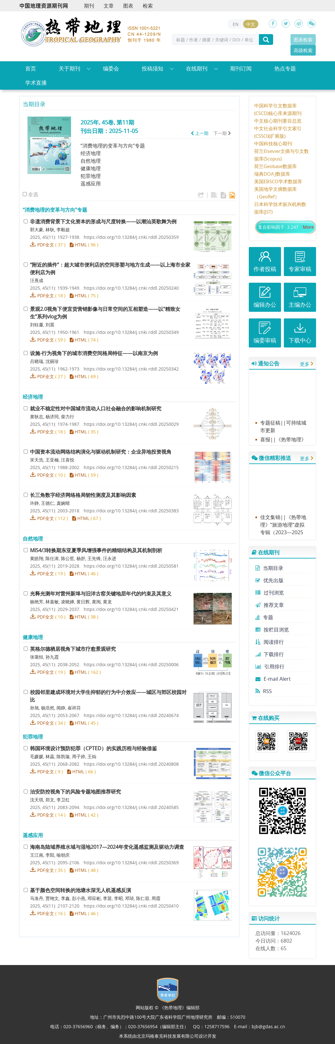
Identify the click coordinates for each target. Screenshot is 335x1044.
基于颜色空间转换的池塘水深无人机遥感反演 (80, 890)
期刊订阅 (241, 68)
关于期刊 (69, 68)
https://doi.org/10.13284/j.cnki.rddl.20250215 (131, 467)
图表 (128, 5)
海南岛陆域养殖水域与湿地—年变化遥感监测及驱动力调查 (107, 846)
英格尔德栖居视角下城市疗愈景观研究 (73, 648)
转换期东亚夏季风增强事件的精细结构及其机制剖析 (96, 550)
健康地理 (91, 168)
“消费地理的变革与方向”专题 (113, 145)
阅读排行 (269, 641)
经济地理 (91, 153)
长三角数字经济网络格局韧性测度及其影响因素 (83, 495)
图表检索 (303, 39)
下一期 (222, 133)
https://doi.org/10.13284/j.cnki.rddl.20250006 (131, 664)
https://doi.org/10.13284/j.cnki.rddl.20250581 (131, 566)
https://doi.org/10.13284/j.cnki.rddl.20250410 (131, 906)
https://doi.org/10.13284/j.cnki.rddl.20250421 (131, 609)
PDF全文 (45, 245)
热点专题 (285, 68)
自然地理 (91, 160)
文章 (109, 5)
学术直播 (36, 82)
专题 (264, 617)
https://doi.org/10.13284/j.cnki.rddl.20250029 (131, 424)
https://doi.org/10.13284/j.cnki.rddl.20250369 (131, 863)
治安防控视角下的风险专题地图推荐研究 (75, 791)
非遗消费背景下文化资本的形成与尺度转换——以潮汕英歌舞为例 (103, 221)
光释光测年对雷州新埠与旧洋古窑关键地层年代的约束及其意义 (100, 593)
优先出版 (269, 580)
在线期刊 (196, 68)
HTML (78, 245)
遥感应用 (91, 183)
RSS (263, 691)
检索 (148, 5)
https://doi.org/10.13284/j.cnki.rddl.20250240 (131, 288)
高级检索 (303, 50)
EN (236, 24)
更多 (304, 364)
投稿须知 (152, 68)
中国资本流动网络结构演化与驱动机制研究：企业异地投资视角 (100, 451)
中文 (250, 24)
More (308, 227)
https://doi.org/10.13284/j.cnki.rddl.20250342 (131, 369)
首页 (30, 68)
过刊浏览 (269, 592)
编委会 (111, 68)
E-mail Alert (273, 678)
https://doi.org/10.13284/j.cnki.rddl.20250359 (131, 237)
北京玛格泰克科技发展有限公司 (168, 1036)
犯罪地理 (91, 175)
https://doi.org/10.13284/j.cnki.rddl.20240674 (131, 715)
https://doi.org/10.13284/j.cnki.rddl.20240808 (131, 764)
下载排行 (269, 654)
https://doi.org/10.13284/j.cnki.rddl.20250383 (131, 511)
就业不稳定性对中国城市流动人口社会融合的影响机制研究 (95, 408)
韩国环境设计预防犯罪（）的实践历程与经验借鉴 (93, 748)
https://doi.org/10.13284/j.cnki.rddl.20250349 (131, 332)
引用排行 (269, 666)
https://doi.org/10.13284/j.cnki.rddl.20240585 (131, 807)
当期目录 (269, 567)
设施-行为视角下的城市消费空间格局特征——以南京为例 (94, 353)
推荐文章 (269, 604)
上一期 (199, 133)
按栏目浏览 (272, 629)
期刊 (89, 5)
